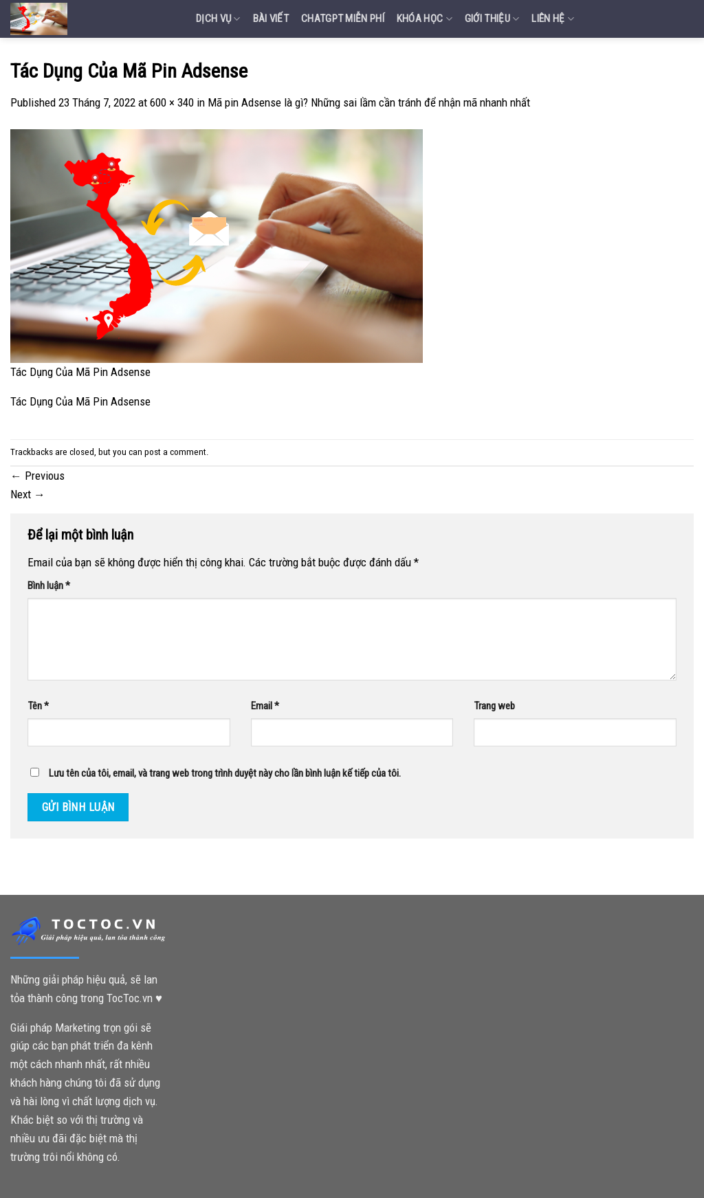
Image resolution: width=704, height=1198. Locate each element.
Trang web (494, 706)
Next (27, 494)
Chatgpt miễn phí (342, 18)
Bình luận (49, 585)
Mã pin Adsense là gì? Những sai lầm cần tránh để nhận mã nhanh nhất (369, 102)
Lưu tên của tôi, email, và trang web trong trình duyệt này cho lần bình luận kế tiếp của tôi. (225, 773)
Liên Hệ (552, 18)
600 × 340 (172, 102)
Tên (38, 706)
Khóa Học (424, 18)
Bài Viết (271, 18)
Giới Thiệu (492, 18)
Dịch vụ (218, 18)
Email (265, 706)
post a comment (175, 452)
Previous (37, 475)
